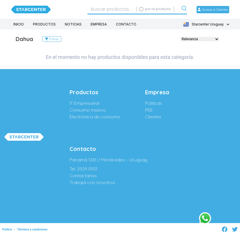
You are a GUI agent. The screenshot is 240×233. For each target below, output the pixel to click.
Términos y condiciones (32, 229)
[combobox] (111, 9)
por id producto (158, 9)
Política (7, 229)
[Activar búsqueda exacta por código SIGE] (141, 9)
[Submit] (184, 9)
